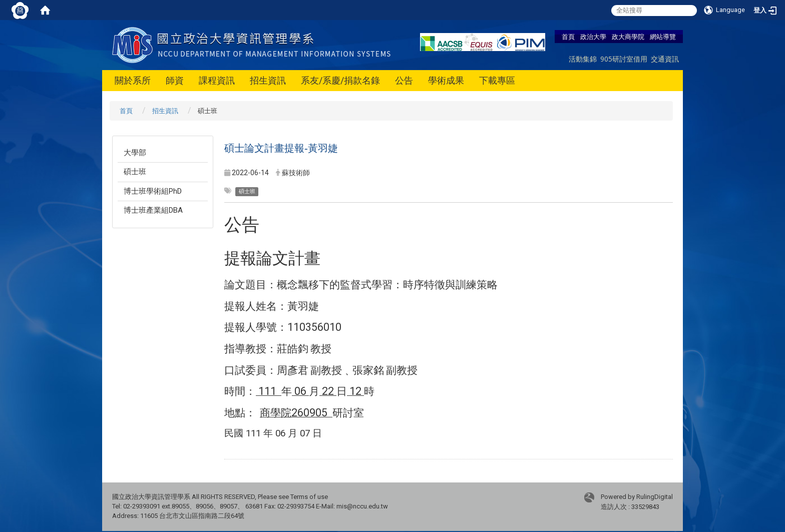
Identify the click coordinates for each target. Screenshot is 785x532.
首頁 (568, 36)
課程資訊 (217, 80)
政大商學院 (628, 36)
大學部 (135, 152)
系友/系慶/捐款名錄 (340, 80)
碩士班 (135, 171)
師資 (175, 80)
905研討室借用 (623, 59)
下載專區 (497, 80)
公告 (404, 80)
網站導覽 (663, 36)
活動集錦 (583, 59)
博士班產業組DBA (153, 210)
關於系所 (133, 80)
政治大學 (593, 36)
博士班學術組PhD (153, 191)
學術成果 (446, 80)
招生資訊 (268, 80)
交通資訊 (665, 59)
